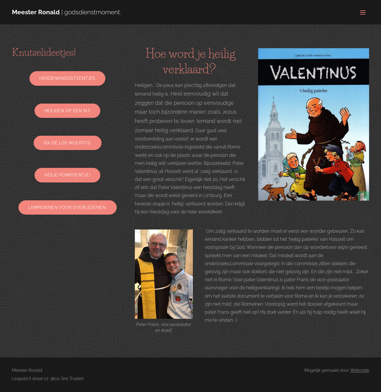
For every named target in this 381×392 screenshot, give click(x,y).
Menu (363, 12)
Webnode (359, 370)
